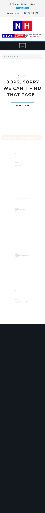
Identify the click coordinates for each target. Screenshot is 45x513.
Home (6, 57)
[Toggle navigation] (22, 45)
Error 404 (16, 57)
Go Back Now (22, 105)
